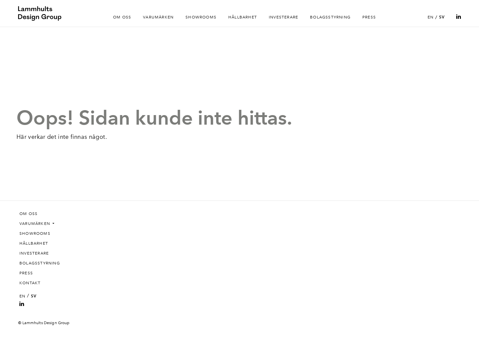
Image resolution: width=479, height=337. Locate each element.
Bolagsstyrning (330, 17)
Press (369, 17)
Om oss (122, 17)
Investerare (283, 17)
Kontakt (30, 283)
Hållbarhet (242, 17)
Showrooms (200, 17)
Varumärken (158, 17)
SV (442, 17)
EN (431, 17)
